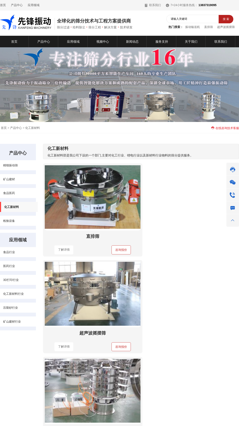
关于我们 (6, 377)
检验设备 (9, 220)
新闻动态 (18, 370)
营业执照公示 (198, 416)
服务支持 (18, 377)
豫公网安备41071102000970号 (166, 416)
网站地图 (220, 416)
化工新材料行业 (13, 293)
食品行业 (9, 252)
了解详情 (60, 224)
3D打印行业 (11, 280)
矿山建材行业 (12, 321)
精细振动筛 (10, 165)
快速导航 (7, 349)
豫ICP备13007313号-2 (123, 416)
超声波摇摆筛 (226, 27)
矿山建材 (9, 179)
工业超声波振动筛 (206, 211)
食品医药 (9, 193)
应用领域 (33, 5)
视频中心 (6, 370)
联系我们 (152, 5)
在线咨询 (161, 390)
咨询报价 (86, 224)
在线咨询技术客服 (225, 128)
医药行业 (9, 266)
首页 (3, 5)
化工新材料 (32, 128)
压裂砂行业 (10, 307)
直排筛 (208, 27)
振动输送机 (192, 27)
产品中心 (17, 5)
